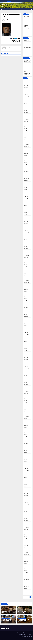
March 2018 (25, 300)
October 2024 (26, 121)
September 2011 (26, 477)
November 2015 (26, 364)
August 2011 (26, 479)
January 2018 (26, 305)
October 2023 (26, 148)
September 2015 (26, 368)
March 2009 (26, 545)
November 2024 (26, 119)
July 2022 (25, 182)
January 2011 (26, 495)
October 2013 (26, 420)
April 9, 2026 (21, 612)
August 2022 (26, 180)
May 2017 (25, 323)
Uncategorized (26, 45)
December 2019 (26, 253)
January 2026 (26, 87)
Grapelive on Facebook (27, 23)
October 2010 (26, 502)
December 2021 (26, 198)
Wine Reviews (8, 618)
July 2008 (25, 563)
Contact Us (26, 632)
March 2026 (26, 83)
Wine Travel (26, 54)
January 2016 (26, 359)
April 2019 (25, 271)
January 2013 (26, 441)
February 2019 (26, 275)
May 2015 (25, 377)
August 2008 (26, 561)
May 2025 (25, 105)
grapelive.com (5, 628)
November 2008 (26, 554)
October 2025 (26, 94)
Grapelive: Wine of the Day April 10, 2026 (7, 611)
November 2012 (26, 445)
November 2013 (26, 418)
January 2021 (26, 223)
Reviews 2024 (26, 638)
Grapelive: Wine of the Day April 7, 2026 (23, 620)
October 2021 (26, 203)
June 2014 (25, 402)
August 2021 (26, 207)
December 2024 (26, 117)
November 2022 (26, 173)
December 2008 (26, 552)
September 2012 (26, 450)
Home (18, 632)
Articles (23, 632)
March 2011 (25, 491)
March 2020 (26, 246)
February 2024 (26, 139)
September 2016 (26, 341)
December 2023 (26, 144)
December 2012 (26, 443)
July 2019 (25, 264)
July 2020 (25, 237)
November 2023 (26, 146)
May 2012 (25, 459)
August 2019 (26, 262)
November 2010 (26, 500)
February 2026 (26, 85)
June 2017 (25, 321)
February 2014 (26, 411)
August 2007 (26, 588)
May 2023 (25, 160)
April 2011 (25, 488)
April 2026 (25, 80)
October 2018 (26, 284)
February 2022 (26, 194)
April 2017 (25, 325)
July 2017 (25, 318)
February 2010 (26, 520)
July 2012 (25, 454)
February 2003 (26, 593)
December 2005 (26, 590)
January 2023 (26, 169)
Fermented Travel (27, 40)
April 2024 (25, 135)
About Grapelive (26, 16)
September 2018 (26, 287)
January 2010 (26, 522)
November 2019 (26, 255)
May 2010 (25, 513)
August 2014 (26, 398)
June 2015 (25, 375)
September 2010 (26, 504)
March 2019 (25, 273)
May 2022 (25, 187)
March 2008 (26, 572)
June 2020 (25, 239)
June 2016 (25, 348)
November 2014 (26, 391)
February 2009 (26, 547)
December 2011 (26, 470)
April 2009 (25, 543)
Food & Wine (26, 42)
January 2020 (26, 250)
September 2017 (26, 314)
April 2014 (25, 407)
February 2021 (26, 221)
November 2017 (26, 309)
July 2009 (25, 536)
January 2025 (26, 114)
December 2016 (26, 334)
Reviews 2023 (30, 636)
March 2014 (25, 409)
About (20, 632)
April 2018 (25, 298)
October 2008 (26, 556)
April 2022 (25, 189)
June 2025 (25, 103)
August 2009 (26, 534)
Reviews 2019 (26, 634)
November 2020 (26, 228)
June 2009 (25, 538)
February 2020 (26, 248)
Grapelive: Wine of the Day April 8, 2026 (7, 620)
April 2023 (25, 162)
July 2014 (25, 400)
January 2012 (26, 468)
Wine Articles (26, 49)
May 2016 (25, 350)
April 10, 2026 (5, 612)
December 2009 (26, 525)
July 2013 (25, 427)
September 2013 (26, 423)
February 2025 (26, 112)
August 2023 (26, 153)
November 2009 (26, 527)
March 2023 (26, 164)
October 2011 (26, 475)
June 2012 (25, 457)
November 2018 (26, 282)
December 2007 (26, 579)
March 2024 (26, 137)
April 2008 (25, 570)
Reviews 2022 (26, 636)
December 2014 (26, 389)
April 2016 (25, 352)
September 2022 (26, 178)
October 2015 (26, 366)
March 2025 (26, 110)
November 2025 (26, 92)
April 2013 (25, 434)
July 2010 (25, 509)
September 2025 (26, 96)
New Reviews (30, 632)
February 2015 (26, 384)
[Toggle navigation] (16, 9)
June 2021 (25, 212)
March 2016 (25, 355)
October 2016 (26, 339)
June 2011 (25, 484)
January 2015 (26, 386)
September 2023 (26, 151)
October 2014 (26, 393)
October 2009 (26, 529)
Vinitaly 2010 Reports (27, 47)
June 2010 (25, 511)
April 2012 (25, 461)
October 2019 (26, 257)
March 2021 (25, 219)
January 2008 (26, 577)
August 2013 (26, 425)
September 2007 (26, 586)
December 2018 (26, 280)
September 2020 (26, 232)
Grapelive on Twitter (27, 28)
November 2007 (26, 581)
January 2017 (26, 332)
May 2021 (25, 214)
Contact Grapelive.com (27, 18)
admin (7, 19)
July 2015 (25, 373)
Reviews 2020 (30, 634)
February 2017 (26, 330)
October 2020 (26, 230)
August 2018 (26, 289)
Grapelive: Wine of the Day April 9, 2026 (23, 611)
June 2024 (25, 130)
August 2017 (26, 316)
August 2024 (26, 126)
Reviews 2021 (21, 636)
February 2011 (26, 493)
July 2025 (25, 101)
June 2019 (25, 266)
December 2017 (26, 307)
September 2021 (26, 205)
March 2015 (25, 382)
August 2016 (26, 343)
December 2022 (26, 171)
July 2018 (25, 291)
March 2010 (25, 518)
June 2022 (25, 185)
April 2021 (25, 216)
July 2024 (25, 128)
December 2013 (26, 416)
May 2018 (25, 296)
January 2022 (26, 196)
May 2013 (25, 432)
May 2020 (25, 241)
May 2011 (25, 486)
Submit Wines (30, 638)
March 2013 (25, 436)
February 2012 (26, 466)
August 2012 (26, 452)
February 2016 (26, 357)
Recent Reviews (21, 634)
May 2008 (25, 568)
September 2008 (26, 559)
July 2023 (25, 155)
